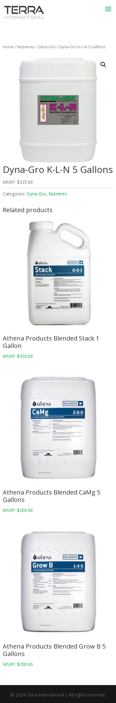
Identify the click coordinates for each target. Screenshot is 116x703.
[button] (103, 64)
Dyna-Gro (47, 46)
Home (8, 46)
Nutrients (26, 46)
